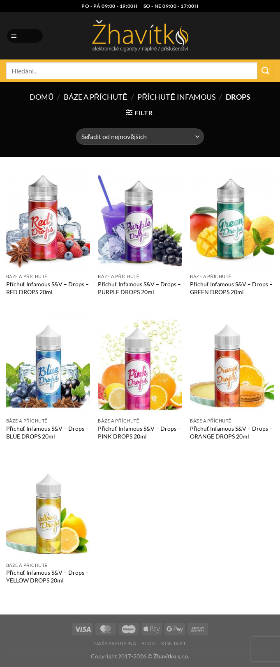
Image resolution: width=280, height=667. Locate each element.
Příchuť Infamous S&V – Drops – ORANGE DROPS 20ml (231, 432)
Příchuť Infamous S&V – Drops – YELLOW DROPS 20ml (47, 576)
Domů (41, 96)
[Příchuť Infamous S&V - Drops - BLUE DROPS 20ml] (48, 363)
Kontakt (173, 643)
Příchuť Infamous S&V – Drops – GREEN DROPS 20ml (231, 288)
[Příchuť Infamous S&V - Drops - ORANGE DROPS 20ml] (232, 363)
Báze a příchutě (96, 96)
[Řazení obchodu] (140, 136)
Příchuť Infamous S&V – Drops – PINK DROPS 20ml (139, 432)
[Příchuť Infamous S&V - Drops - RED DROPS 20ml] (48, 219)
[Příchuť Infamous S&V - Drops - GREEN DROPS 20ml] (232, 219)
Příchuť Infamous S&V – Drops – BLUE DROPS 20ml (47, 432)
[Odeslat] (265, 71)
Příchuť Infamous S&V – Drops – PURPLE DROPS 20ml (139, 288)
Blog (148, 643)
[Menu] (25, 36)
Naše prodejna (115, 643)
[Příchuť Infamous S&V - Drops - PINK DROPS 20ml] (140, 363)
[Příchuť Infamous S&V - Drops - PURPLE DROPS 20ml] (140, 219)
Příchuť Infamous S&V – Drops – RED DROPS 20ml (47, 288)
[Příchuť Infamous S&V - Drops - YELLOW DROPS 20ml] (48, 508)
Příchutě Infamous (176, 96)
